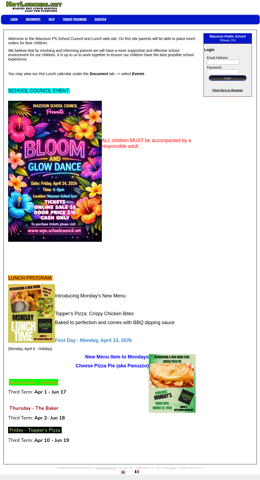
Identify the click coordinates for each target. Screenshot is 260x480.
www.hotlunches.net (106, 467)
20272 (173, 467)
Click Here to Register (227, 90)
